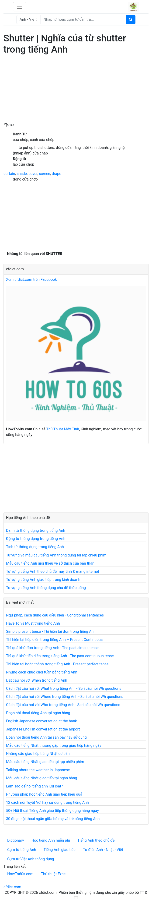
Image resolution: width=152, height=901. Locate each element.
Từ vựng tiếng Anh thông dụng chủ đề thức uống (46, 588)
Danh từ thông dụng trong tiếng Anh (35, 530)
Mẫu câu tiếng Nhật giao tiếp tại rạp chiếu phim (45, 762)
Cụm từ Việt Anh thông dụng (30, 859)
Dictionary (15, 840)
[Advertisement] (76, 89)
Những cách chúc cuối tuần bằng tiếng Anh (41, 672)
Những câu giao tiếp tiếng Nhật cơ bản (38, 753)
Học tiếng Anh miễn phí (50, 840)
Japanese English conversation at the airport (43, 729)
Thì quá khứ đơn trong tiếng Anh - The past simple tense (52, 648)
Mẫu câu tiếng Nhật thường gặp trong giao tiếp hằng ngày (53, 745)
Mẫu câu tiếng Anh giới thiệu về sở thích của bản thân (50, 563)
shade (22, 173)
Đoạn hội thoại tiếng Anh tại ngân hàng (38, 713)
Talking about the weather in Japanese (38, 770)
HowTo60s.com (20, 874)
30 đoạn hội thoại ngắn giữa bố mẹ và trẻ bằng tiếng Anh (53, 819)
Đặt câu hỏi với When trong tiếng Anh (36, 680)
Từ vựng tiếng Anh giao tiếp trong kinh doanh (43, 579)
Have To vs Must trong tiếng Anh (33, 623)
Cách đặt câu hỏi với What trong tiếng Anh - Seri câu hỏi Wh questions (63, 688)
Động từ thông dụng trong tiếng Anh (35, 538)
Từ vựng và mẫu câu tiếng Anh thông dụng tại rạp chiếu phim (56, 555)
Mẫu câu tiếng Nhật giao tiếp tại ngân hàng (41, 778)
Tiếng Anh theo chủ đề (95, 840)
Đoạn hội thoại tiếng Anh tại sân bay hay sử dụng (46, 737)
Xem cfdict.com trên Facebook (31, 279)
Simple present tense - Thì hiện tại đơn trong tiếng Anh (51, 631)
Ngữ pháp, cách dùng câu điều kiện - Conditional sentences (55, 615)
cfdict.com (12, 887)
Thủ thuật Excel (53, 874)
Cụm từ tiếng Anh (21, 849)
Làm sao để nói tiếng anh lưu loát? (34, 786)
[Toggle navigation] (19, 6)
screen (44, 173)
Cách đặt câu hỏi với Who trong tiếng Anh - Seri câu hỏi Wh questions (63, 705)
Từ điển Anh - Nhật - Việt (103, 849)
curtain (9, 173)
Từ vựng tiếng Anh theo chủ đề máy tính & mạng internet (52, 571)
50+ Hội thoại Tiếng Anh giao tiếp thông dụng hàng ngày (52, 810)
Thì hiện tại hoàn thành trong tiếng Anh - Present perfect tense (57, 664)
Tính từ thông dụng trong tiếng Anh (35, 547)
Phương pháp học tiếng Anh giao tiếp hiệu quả (44, 794)
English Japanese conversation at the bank (41, 721)
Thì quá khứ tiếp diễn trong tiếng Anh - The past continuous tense (60, 656)
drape (56, 173)
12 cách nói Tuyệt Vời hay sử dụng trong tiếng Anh (47, 802)
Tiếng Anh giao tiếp (60, 849)
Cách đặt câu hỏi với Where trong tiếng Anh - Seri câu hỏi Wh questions (64, 696)
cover (32, 173)
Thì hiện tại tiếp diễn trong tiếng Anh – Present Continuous (54, 639)
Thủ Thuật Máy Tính (62, 429)
